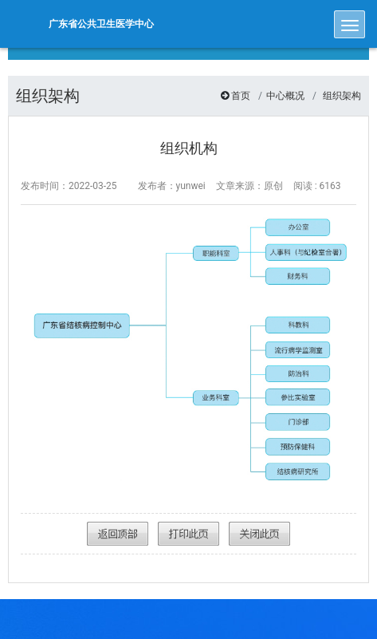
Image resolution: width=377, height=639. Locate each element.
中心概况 (285, 95)
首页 (240, 95)
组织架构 (342, 95)
